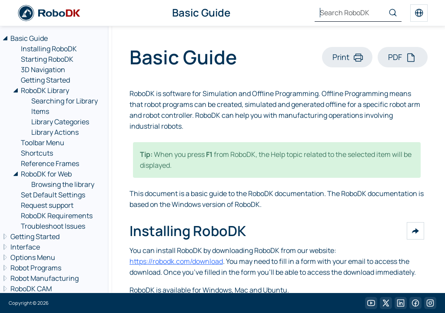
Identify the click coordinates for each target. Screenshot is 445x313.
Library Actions (55, 132)
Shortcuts (37, 153)
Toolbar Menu (42, 142)
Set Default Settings (53, 195)
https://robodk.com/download (176, 261)
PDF (395, 57)
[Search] (393, 13)
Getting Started (45, 80)
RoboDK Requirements (57, 215)
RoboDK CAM (31, 288)
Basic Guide (29, 38)
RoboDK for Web (46, 174)
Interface (25, 247)
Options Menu (32, 257)
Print (340, 57)
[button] (415, 231)
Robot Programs (35, 268)
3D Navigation (43, 69)
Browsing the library (62, 184)
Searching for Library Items (64, 106)
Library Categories (60, 122)
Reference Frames (50, 163)
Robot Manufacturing (44, 278)
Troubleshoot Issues (53, 226)
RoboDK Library (45, 90)
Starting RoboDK (47, 59)
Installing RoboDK (49, 48)
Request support (47, 205)
